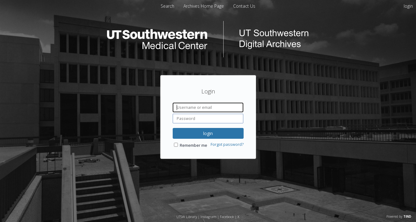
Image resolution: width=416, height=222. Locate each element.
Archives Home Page (204, 6)
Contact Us (244, 6)
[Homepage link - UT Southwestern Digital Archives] (208, 56)
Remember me (193, 145)
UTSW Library (186, 216)
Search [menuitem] (167, 6)
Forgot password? (227, 144)
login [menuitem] (408, 6)
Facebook (227, 216)
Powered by (398, 216)
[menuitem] (204, 6)
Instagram (208, 216)
